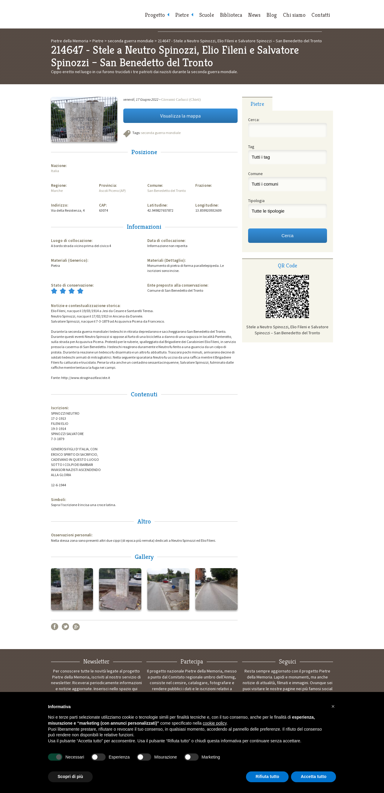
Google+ (76, 626)
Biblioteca (231, 15)
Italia (55, 170)
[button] (333, 706)
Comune (255, 173)
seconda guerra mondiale (161, 132)
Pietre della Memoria (96, 14)
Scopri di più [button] (70, 776)
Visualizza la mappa (180, 116)
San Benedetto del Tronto (166, 190)
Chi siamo (294, 15)
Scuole (206, 15)
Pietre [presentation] (257, 103)
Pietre (182, 15)
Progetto (155, 15)
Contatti (320, 15)
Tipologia (256, 200)
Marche (57, 190)
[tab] (257, 104)
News (254, 15)
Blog (271, 15)
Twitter (65, 626)
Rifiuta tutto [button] (267, 776)
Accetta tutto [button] (313, 776)
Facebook (54, 626)
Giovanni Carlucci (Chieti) (181, 99)
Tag (251, 146)
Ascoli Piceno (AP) (112, 190)
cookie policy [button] (214, 723)
